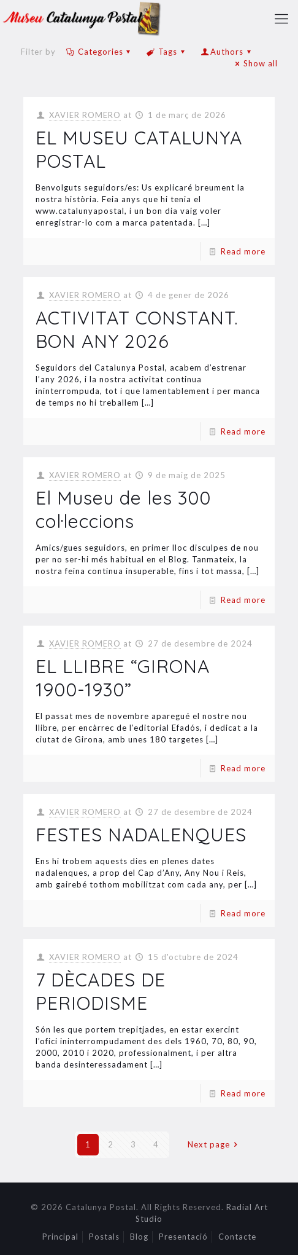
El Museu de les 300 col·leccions (123, 509)
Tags (166, 52)
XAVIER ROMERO (85, 115)
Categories (99, 52)
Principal (60, 1236)
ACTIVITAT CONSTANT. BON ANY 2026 (137, 329)
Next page (214, 1144)
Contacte (237, 1236)
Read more (243, 251)
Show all (254, 63)
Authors (226, 52)
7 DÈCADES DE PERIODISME (101, 991)
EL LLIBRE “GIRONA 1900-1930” (123, 678)
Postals (104, 1236)
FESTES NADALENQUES (141, 834)
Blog (139, 1236)
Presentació (183, 1236)
